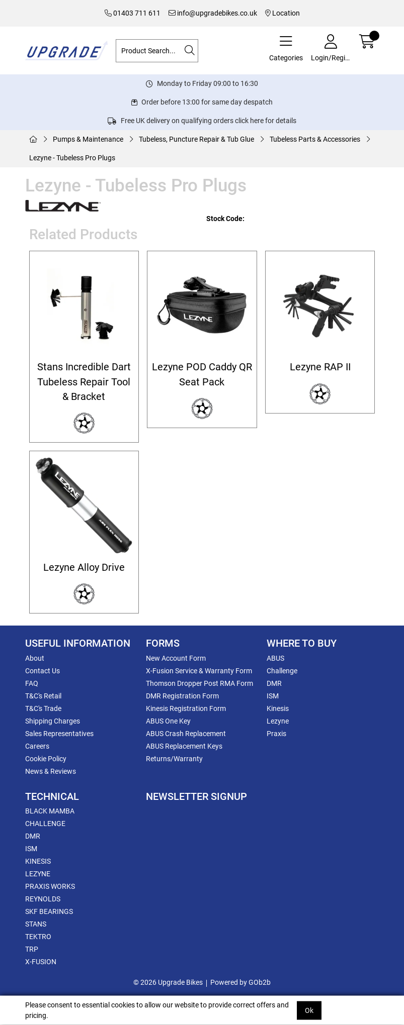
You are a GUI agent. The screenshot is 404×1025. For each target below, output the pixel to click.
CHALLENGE (45, 823)
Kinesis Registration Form (186, 708)
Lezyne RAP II (320, 367)
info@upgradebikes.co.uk (213, 13)
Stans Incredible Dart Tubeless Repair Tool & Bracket (84, 381)
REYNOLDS (42, 899)
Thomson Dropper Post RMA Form (199, 683)
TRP (31, 949)
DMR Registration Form (182, 696)
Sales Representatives (59, 734)
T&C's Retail (43, 696)
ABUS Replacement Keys (184, 746)
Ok (309, 1010)
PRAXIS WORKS (50, 886)
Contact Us (42, 671)
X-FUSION (40, 962)
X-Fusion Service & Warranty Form (199, 671)
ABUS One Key (168, 721)
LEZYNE (37, 874)
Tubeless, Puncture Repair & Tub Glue (196, 139)
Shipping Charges (52, 721)
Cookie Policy (45, 759)
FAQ (31, 683)
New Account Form (176, 658)
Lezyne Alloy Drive (84, 567)
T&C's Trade (43, 708)
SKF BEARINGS (49, 911)
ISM (273, 696)
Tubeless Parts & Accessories (315, 139)
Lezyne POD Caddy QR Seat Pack (202, 374)
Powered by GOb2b (240, 982)
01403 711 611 (132, 13)
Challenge (282, 671)
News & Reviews (50, 771)
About (34, 658)
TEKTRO (38, 937)
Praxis (276, 734)
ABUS (275, 658)
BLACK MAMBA (49, 811)
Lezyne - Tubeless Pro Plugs (72, 158)
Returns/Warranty (174, 759)
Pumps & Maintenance (88, 139)
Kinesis (278, 708)
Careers (37, 746)
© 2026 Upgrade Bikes (168, 982)
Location (282, 13)
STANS (35, 924)
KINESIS (38, 861)
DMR (274, 683)
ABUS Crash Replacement (186, 734)
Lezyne (278, 721)
